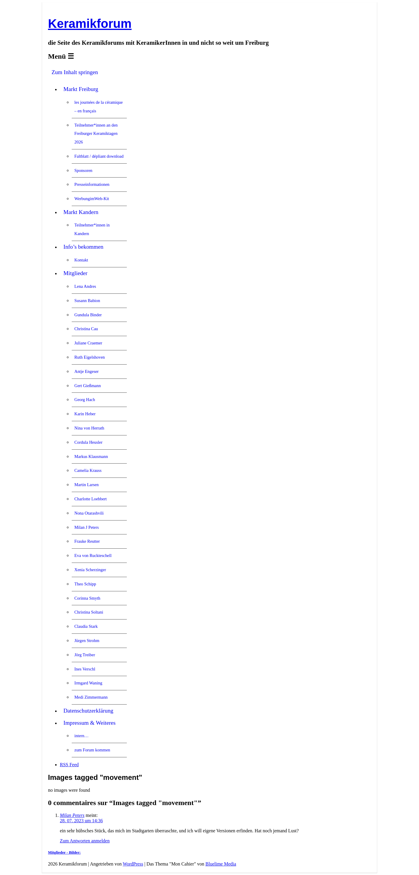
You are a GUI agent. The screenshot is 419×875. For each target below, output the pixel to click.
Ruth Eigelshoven (89, 357)
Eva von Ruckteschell (92, 555)
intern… (81, 735)
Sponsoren (83, 170)
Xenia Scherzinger (90, 569)
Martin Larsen (86, 484)
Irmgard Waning (88, 683)
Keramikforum (90, 24)
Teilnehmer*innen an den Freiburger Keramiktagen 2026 (96, 134)
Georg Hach (84, 399)
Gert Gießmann (87, 385)
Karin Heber (85, 413)
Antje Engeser (86, 371)
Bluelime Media (220, 863)
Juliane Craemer (88, 343)
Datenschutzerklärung (88, 711)
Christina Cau (86, 328)
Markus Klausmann (91, 456)
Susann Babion (87, 300)
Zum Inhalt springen (75, 72)
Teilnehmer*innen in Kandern (92, 229)
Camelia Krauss (88, 470)
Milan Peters (72, 815)
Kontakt (81, 260)
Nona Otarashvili (89, 513)
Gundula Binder (88, 314)
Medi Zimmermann (91, 697)
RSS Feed (69, 764)
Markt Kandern (80, 212)
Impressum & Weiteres (89, 723)
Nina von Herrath (89, 428)
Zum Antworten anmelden (85, 840)
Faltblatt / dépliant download (99, 156)
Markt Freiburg (80, 89)
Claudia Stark (86, 626)
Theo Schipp (85, 584)
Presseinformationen (91, 184)
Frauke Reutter (87, 541)
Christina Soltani (88, 612)
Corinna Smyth (87, 598)
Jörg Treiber (84, 654)
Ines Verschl (84, 669)
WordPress (133, 863)
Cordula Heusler (88, 442)
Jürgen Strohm (86, 640)
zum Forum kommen (92, 750)
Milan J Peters (86, 527)
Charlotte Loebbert (90, 498)
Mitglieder (75, 273)
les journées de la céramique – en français (98, 106)
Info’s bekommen (83, 247)
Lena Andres (85, 286)
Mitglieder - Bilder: (64, 852)
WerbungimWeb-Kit (91, 198)
